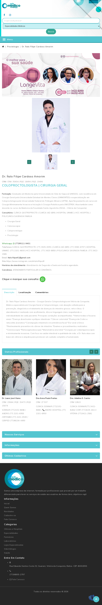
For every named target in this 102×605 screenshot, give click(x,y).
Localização (25, 292)
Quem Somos (10, 507)
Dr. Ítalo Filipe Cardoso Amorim (37, 46)
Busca (51, 31)
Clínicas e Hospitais (13, 529)
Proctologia (13, 46)
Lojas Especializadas (13, 545)
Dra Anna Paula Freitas (46, 398)
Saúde (7, 553)
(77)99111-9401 (22, 243)
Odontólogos (10, 549)
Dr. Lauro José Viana (11, 398)
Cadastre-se (10, 515)
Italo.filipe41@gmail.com (19, 258)
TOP (96, 599)
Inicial (7, 503)
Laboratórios (10, 541)
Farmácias (9, 537)
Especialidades (11, 533)
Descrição (9, 292)
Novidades (9, 511)
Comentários (41, 292)
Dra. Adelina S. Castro (80, 398)
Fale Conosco (10, 519)
